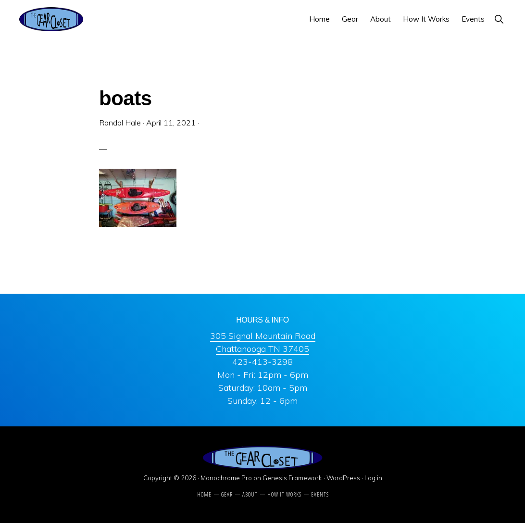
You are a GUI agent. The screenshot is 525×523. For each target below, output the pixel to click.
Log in (373, 478)
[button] (499, 19)
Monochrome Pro (226, 478)
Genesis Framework (292, 478)
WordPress (343, 478)
